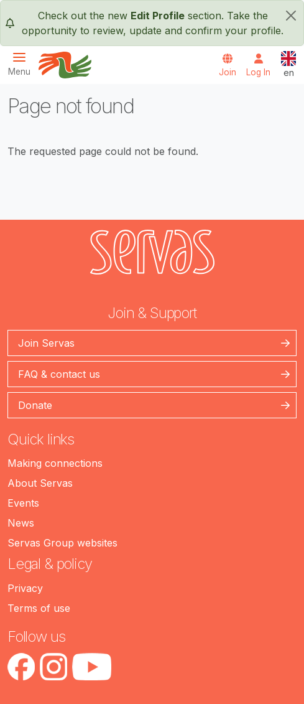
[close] (290, 15)
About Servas (40, 483)
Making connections (55, 463)
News (20, 523)
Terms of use (38, 608)
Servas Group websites (62, 543)
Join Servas (46, 343)
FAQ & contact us (59, 374)
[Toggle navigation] (23, 64)
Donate (35, 405)
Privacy (25, 588)
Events (23, 503)
